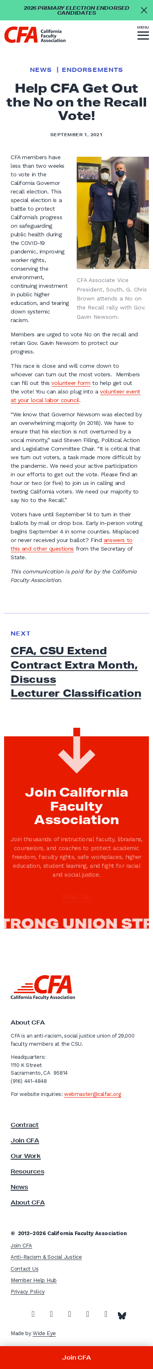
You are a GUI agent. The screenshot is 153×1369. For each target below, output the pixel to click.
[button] (143, 34)
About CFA (27, 1202)
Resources (27, 1171)
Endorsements (92, 69)
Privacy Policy (27, 1292)
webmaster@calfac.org (92, 1094)
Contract (25, 1125)
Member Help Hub (34, 1280)
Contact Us (24, 1269)
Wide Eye (44, 1333)
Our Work (26, 1156)
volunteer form (70, 383)
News (40, 69)
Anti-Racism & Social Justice (46, 1257)
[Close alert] (144, 10)
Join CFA (25, 1140)
